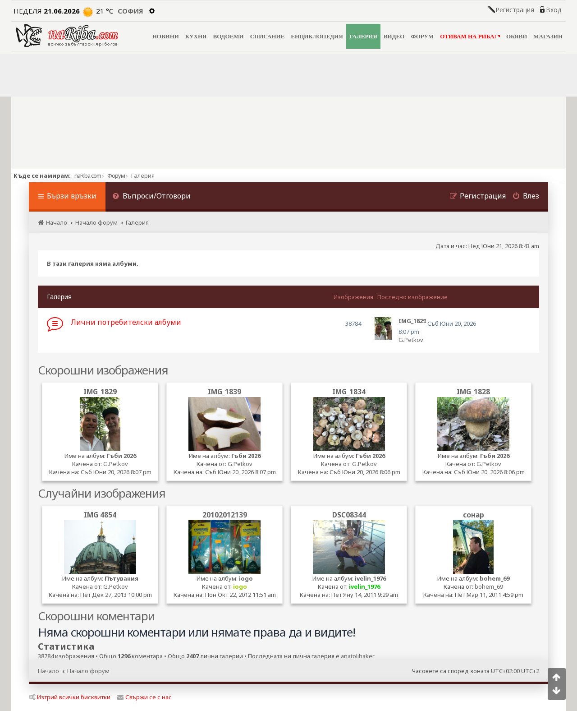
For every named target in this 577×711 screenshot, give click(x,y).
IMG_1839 (224, 391)
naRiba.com (87, 175)
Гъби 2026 (121, 456)
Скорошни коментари (96, 616)
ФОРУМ (422, 36)
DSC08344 (349, 514)
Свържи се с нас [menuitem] (144, 697)
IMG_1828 (473, 391)
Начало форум (88, 671)
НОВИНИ (165, 36)
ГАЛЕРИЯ (363, 36)
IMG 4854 (100, 514)
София (130, 10)
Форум (116, 175)
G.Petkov (410, 340)
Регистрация (514, 10)
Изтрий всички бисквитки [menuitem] (69, 697)
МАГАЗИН (548, 36)
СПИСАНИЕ (267, 36)
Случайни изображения (101, 493)
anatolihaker (358, 656)
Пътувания (121, 578)
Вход (553, 10)
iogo (246, 578)
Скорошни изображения (103, 370)
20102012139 (224, 514)
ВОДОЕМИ (228, 36)
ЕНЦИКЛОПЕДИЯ (317, 36)
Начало (48, 671)
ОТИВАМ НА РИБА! (470, 36)
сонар (473, 514)
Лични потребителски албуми (126, 322)
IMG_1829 (100, 391)
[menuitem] (151, 197)
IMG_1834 (349, 391)
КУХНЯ (196, 36)
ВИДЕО (394, 36)
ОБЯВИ (516, 36)
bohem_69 (494, 578)
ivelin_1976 (370, 578)
